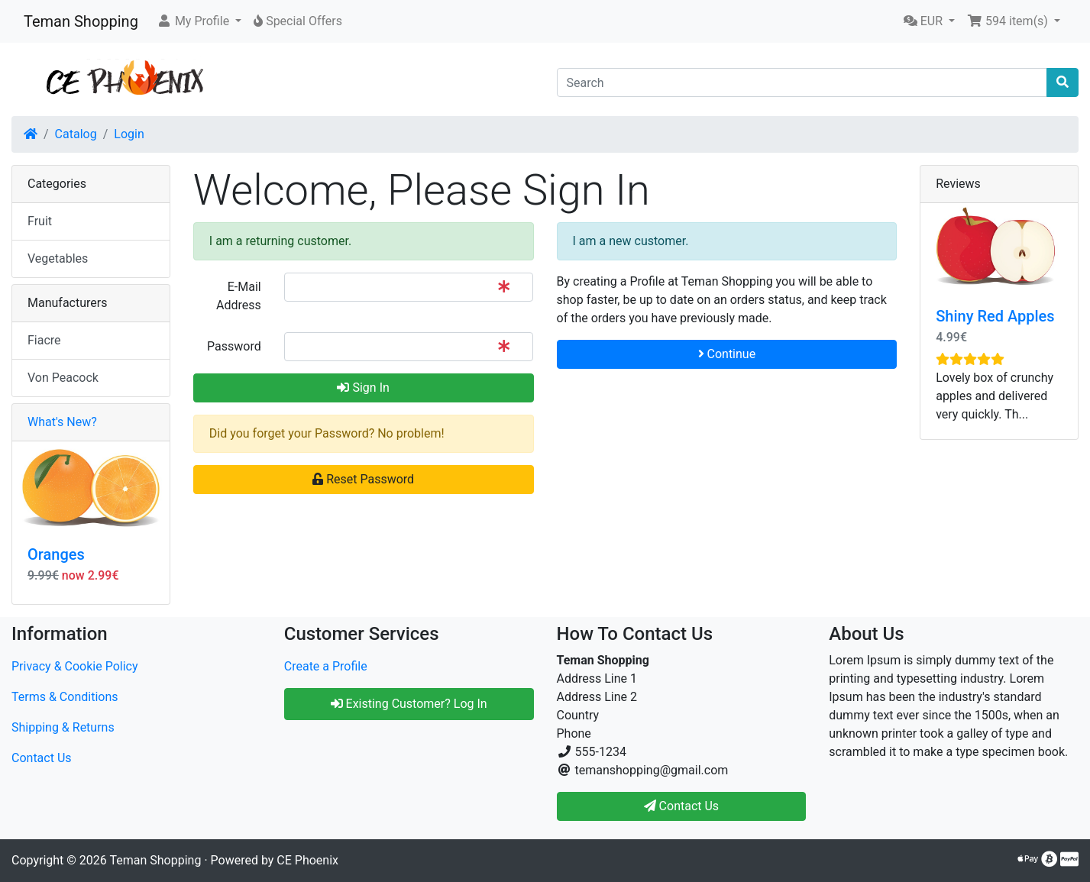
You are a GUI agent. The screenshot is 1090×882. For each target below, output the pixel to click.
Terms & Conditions (64, 697)
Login (129, 134)
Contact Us (41, 758)
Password (234, 346)
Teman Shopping (81, 21)
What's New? (62, 422)
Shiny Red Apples (995, 316)
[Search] (802, 82)
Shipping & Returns (63, 727)
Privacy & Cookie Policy (74, 666)
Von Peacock (63, 377)
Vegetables (57, 258)
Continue (727, 354)
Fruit (39, 221)
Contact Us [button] (682, 806)
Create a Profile (325, 666)
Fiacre (44, 340)
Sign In (363, 387)
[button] (198, 21)
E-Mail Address (238, 295)
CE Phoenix (307, 860)
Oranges (56, 554)
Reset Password (363, 479)
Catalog (76, 134)
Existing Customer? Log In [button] (409, 703)
